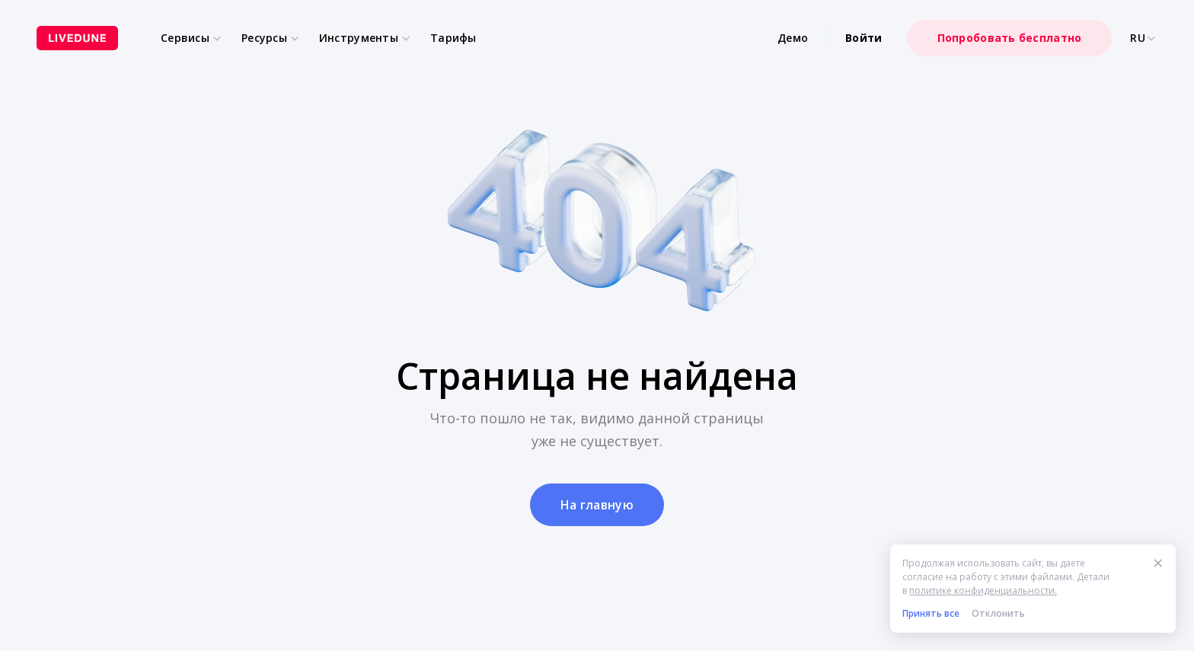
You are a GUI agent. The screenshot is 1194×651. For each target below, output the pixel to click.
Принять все (930, 613)
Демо (792, 37)
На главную (597, 504)
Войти (863, 37)
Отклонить (998, 613)
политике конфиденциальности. (983, 590)
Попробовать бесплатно (1009, 37)
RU (1143, 38)
